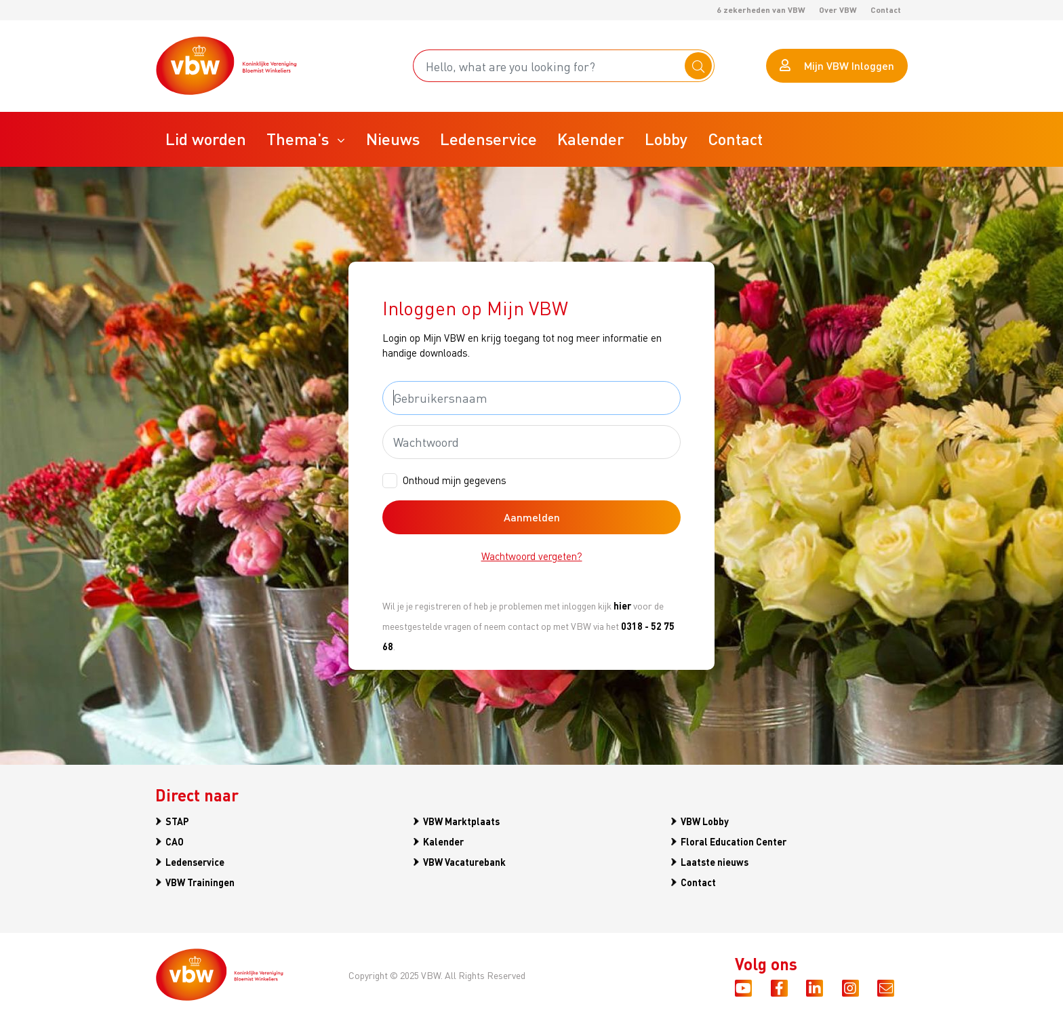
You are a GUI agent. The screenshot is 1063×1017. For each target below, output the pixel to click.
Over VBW (838, 10)
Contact (885, 10)
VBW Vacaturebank (464, 862)
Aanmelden (532, 517)
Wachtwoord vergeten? (531, 556)
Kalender (443, 841)
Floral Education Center (733, 841)
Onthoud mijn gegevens (454, 480)
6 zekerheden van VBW (761, 10)
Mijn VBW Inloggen (837, 65)
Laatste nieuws (714, 862)
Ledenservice (194, 862)
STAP (177, 821)
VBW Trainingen (200, 882)
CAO (174, 841)
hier (622, 605)
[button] (306, 139)
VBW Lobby (705, 821)
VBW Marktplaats (461, 821)
